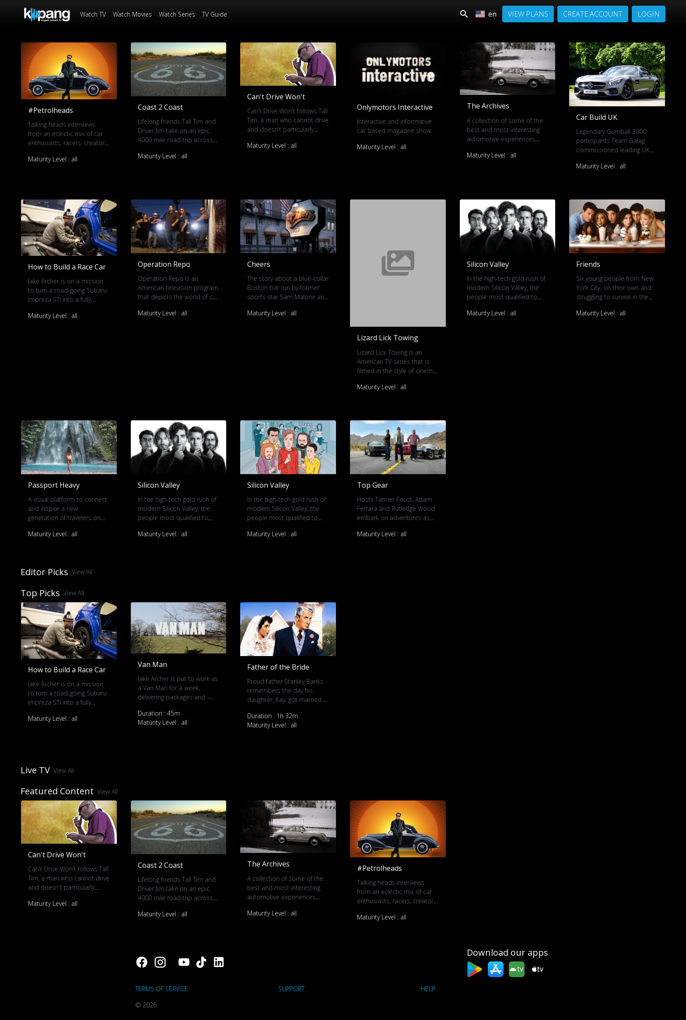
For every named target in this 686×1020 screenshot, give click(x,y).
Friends (588, 264)
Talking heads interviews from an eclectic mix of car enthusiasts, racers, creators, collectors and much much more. (68, 142)
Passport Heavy (54, 485)
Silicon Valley (488, 264)
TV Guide (214, 14)
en (486, 14)
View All (82, 572)
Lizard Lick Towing (387, 337)
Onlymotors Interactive (395, 107)
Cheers (258, 264)
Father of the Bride (278, 667)
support (291, 989)
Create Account (593, 14)
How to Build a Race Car (67, 267)
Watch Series (177, 14)
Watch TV (93, 14)
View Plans (528, 14)
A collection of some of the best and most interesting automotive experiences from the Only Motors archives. (505, 138)
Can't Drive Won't (276, 96)
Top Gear (372, 485)
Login (648, 14)
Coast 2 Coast (160, 107)
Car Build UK (596, 117)
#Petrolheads (50, 110)
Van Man (152, 664)
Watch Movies (132, 14)
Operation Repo (164, 264)
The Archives (488, 106)
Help (428, 989)
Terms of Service (161, 989)
